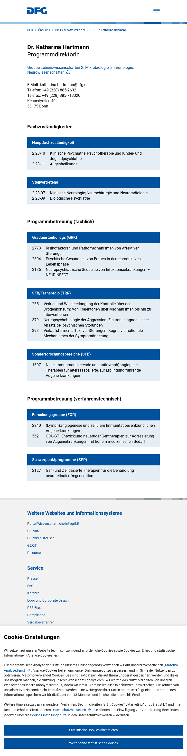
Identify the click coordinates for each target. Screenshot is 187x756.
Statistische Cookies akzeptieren (93, 730)
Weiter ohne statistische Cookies (93, 743)
